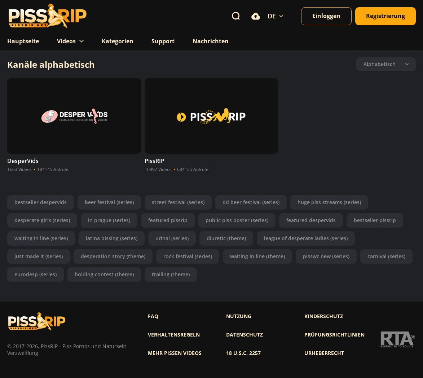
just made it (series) (38, 256)
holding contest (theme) (104, 274)
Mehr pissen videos (175, 353)
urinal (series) (172, 238)
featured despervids (311, 220)
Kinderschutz (323, 316)
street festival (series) (178, 202)
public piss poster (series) (237, 220)
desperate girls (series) (42, 220)
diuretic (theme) (226, 238)
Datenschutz (244, 334)
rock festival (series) (187, 256)
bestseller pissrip (375, 220)
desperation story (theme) (113, 256)
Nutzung (238, 316)
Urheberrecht (324, 353)
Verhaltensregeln (174, 334)
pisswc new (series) (326, 256)
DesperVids (23, 160)
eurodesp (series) (35, 274)
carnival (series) (386, 256)
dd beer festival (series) (250, 202)
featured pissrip (168, 220)
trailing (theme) (171, 274)
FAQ (153, 316)
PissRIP (154, 160)
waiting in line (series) (41, 238)
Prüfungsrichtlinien (334, 334)
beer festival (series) (109, 202)
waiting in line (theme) (257, 256)
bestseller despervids (40, 202)
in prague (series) (109, 220)
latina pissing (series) (111, 238)
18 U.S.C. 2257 (243, 353)
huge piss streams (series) (329, 202)
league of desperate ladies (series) (306, 238)
